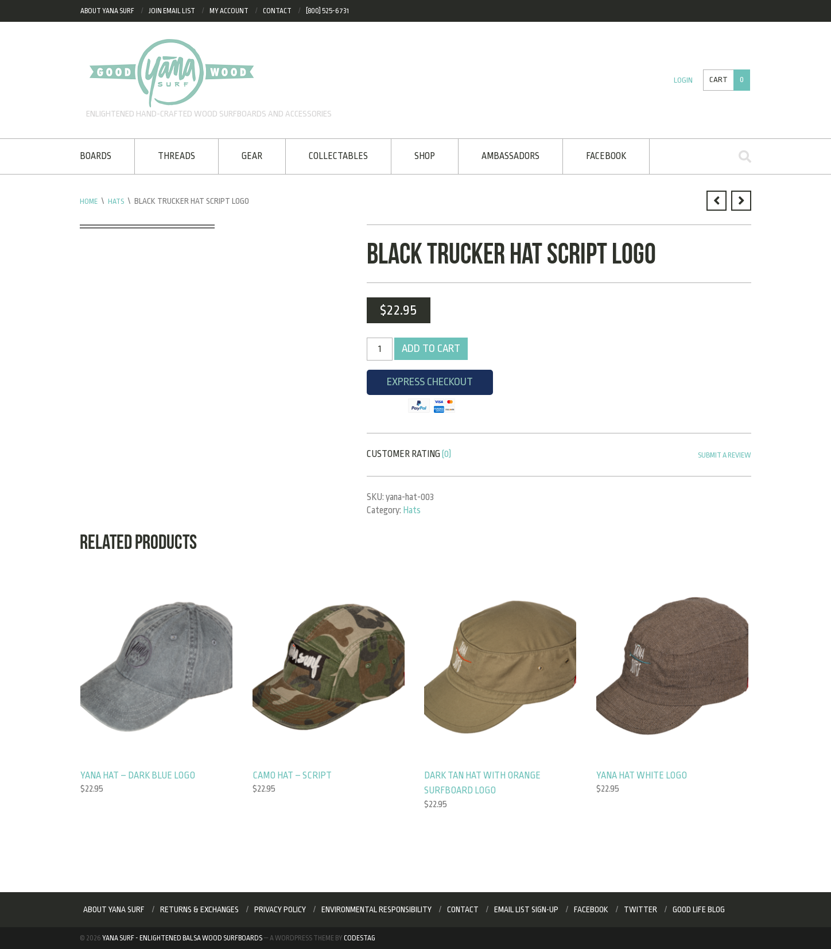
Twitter (640, 910)
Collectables (338, 156)
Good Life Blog (699, 910)
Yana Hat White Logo (643, 775)
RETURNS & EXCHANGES (199, 910)
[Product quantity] (380, 349)
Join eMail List (172, 11)
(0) (446, 454)
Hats (118, 201)
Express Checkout (430, 385)
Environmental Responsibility (376, 910)
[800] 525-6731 (327, 11)
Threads (176, 156)
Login (681, 80)
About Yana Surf (107, 11)
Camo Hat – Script (294, 775)
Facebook (606, 156)
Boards (95, 156)
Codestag (359, 938)
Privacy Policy (280, 910)
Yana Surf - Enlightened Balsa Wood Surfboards (182, 938)
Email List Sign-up (526, 910)
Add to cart (431, 349)
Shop (424, 156)
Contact (277, 11)
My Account (228, 11)
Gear (252, 156)
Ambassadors (510, 156)
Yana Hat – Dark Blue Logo (139, 775)
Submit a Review (721, 455)
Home (89, 201)
